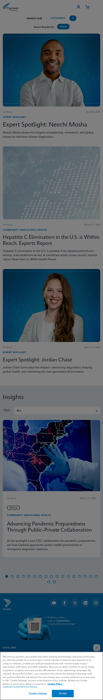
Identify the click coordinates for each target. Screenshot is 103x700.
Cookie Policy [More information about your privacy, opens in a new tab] (54, 684)
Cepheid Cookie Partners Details (20, 687)
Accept (63, 693)
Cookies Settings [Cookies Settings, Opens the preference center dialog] (38, 693)
